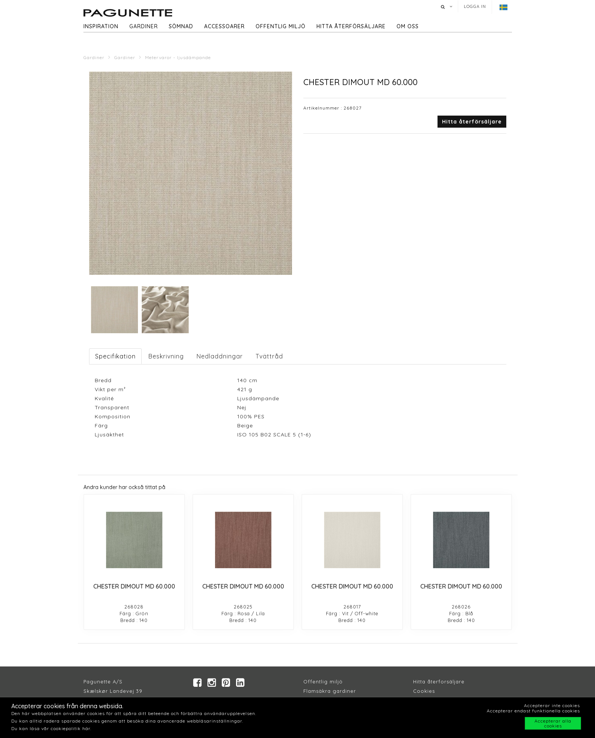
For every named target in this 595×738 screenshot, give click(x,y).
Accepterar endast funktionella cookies (533, 710)
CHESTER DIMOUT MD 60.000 (134, 586)
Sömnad (181, 26)
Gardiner (143, 26)
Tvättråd (269, 356)
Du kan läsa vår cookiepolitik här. (51, 728)
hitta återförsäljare (351, 26)
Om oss (408, 26)
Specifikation (115, 356)
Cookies (424, 691)
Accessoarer (224, 26)
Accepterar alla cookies (552, 723)
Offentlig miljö (281, 26)
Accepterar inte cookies (552, 705)
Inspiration (100, 26)
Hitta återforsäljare (439, 682)
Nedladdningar (220, 356)
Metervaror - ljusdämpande (178, 57)
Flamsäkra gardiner (329, 691)
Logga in (475, 6)
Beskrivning (166, 356)
